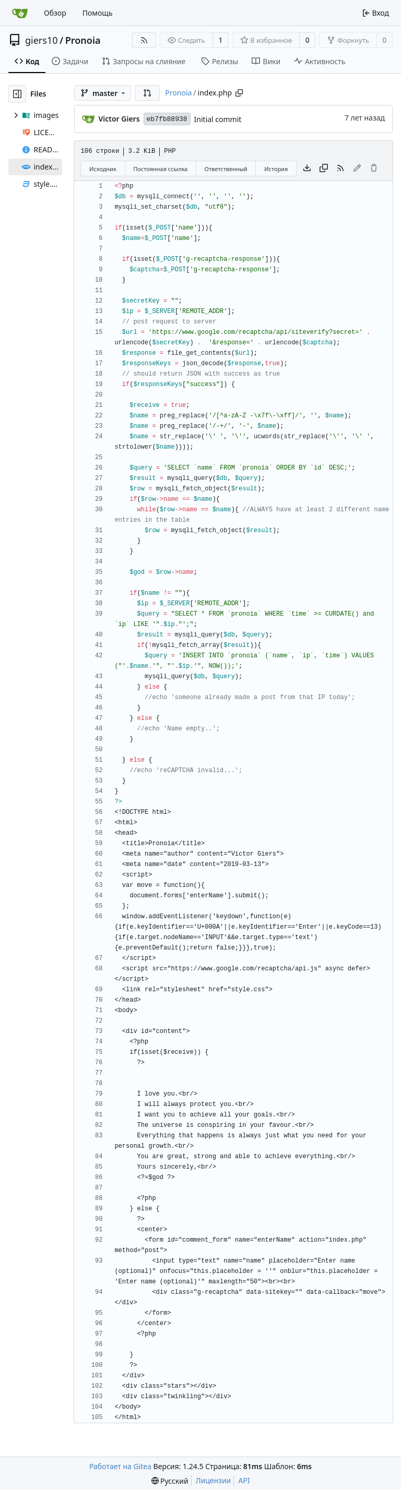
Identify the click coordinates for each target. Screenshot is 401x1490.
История (276, 169)
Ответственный (226, 169)
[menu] (169, 1481)
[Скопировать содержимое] (323, 168)
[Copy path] (239, 93)
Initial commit (218, 119)
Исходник (102, 169)
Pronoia (83, 40)
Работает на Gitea (120, 1466)
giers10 (41, 40)
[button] (147, 93)
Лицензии (213, 1480)
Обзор (55, 13)
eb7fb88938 (167, 119)
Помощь (97, 13)
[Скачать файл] (307, 168)
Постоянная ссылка (160, 169)
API (244, 1480)
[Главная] (19, 13)
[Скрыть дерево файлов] (17, 94)
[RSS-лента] (144, 40)
